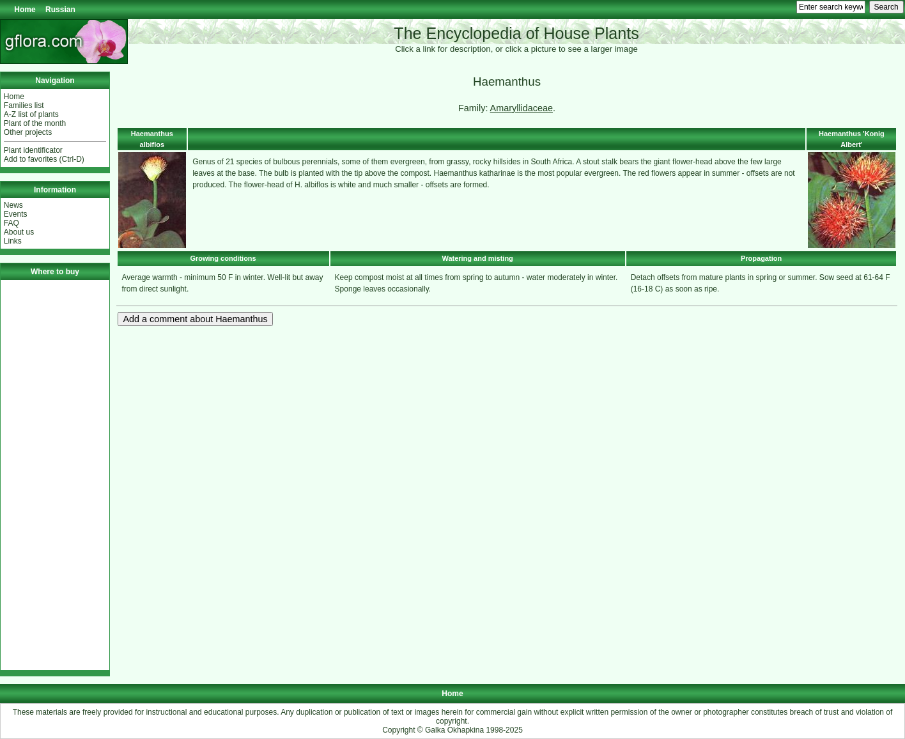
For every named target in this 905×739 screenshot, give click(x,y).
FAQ (11, 223)
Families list (24, 105)
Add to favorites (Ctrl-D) (44, 159)
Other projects (28, 132)
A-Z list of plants (31, 114)
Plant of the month (35, 123)
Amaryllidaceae (521, 108)
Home (24, 9)
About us (19, 232)
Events (15, 214)
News (13, 205)
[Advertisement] (55, 475)
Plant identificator (33, 150)
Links (13, 241)
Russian (60, 9)
